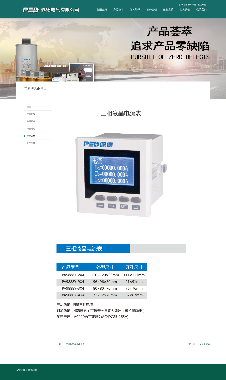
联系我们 (201, 9)
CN (177, 5)
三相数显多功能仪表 (75, 344)
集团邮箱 (202, 5)
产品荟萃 (118, 9)
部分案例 (152, 9)
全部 (29, 107)
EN (182, 5)
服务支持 (168, 9)
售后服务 (31, 121)
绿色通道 (31, 128)
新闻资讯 (135, 9)
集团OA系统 (190, 5)
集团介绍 (102, 9)
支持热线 (31, 114)
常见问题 (31, 143)
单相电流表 (204, 344)
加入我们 (185, 9)
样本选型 (31, 136)
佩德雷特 (32, 370)
